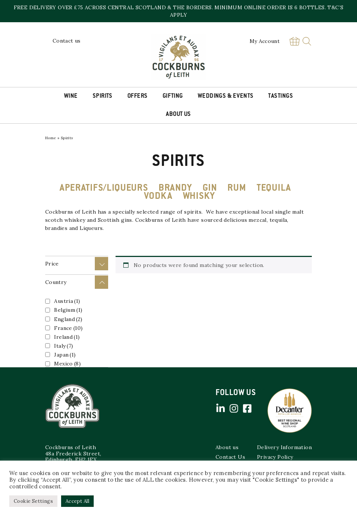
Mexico (67, 363)
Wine (71, 96)
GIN (210, 188)
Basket (294, 41)
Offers (137, 96)
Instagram (233, 408)
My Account (265, 41)
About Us (178, 114)
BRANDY (175, 188)
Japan (65, 354)
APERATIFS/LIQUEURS (104, 188)
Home (50, 138)
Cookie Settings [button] (33, 501)
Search (307, 41)
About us (227, 447)
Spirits (103, 96)
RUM (236, 188)
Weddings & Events (226, 96)
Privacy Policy (275, 457)
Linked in (220, 408)
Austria (67, 301)
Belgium (68, 310)
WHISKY (199, 196)
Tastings (280, 96)
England (68, 319)
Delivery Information (284, 447)
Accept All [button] (77, 501)
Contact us (67, 40)
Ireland (67, 337)
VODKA (158, 196)
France (68, 328)
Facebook (247, 408)
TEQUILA (274, 188)
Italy (63, 345)
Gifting (173, 96)
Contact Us (230, 457)
